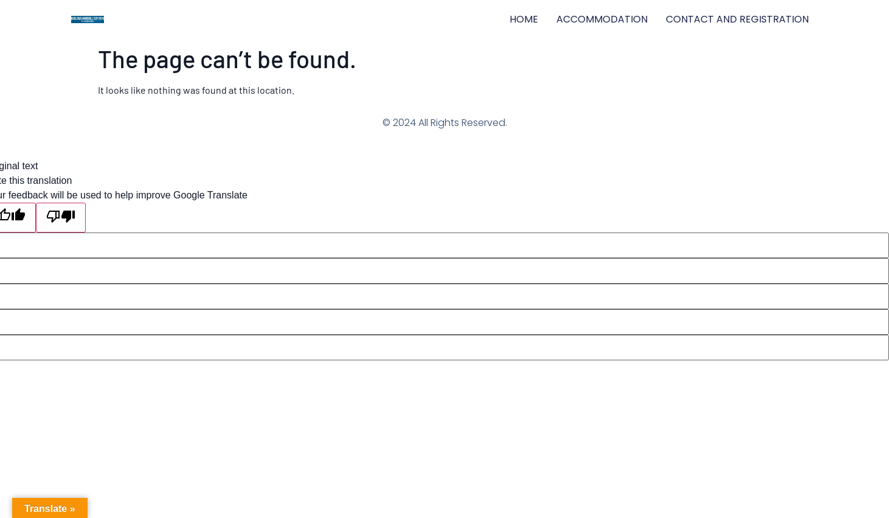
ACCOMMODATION (602, 19)
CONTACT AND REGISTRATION (737, 19)
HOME (524, 19)
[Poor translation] (61, 218)
